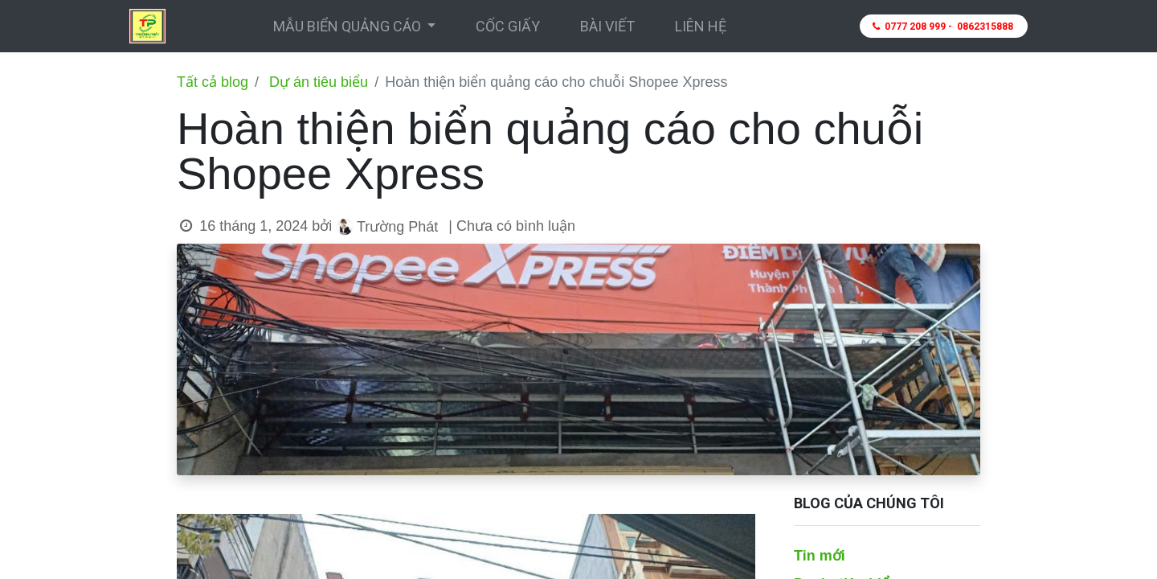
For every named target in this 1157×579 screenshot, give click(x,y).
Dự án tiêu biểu (318, 82)
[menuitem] (508, 26)
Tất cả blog (212, 82)
